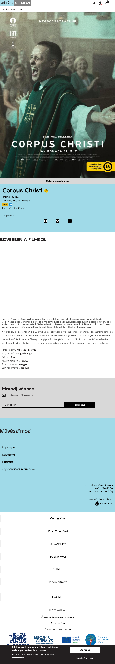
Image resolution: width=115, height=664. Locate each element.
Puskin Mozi (58, 556)
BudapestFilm (57, 623)
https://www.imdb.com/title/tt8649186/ (5, 204)
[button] (102, 3)
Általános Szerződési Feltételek (57, 616)
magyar (23, 364)
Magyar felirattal (22, 200)
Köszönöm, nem (84, 658)
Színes (13, 357)
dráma (6, 196)
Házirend (8, 461)
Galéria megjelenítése (57, 180)
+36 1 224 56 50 (104, 488)
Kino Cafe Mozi (58, 531)
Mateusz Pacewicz (26, 349)
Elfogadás (85, 649)
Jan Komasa (20, 208)
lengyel (25, 360)
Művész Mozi (57, 543)
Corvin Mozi (58, 518)
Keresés (94, 3)
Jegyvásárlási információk (18, 469)
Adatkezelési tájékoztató (57, 629)
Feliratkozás (80, 404)
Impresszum (9, 447)
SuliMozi (58, 569)
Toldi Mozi (58, 597)
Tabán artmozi (58, 582)
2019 (15, 196)
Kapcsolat (8, 454)
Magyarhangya (24, 353)
